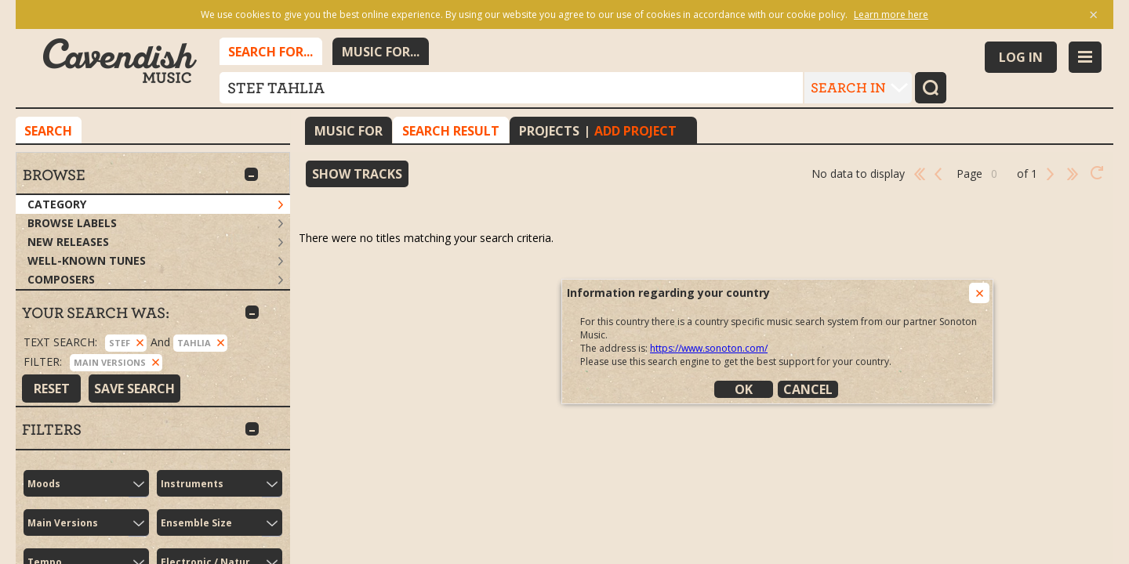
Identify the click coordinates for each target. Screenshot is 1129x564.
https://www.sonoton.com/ (709, 348)
